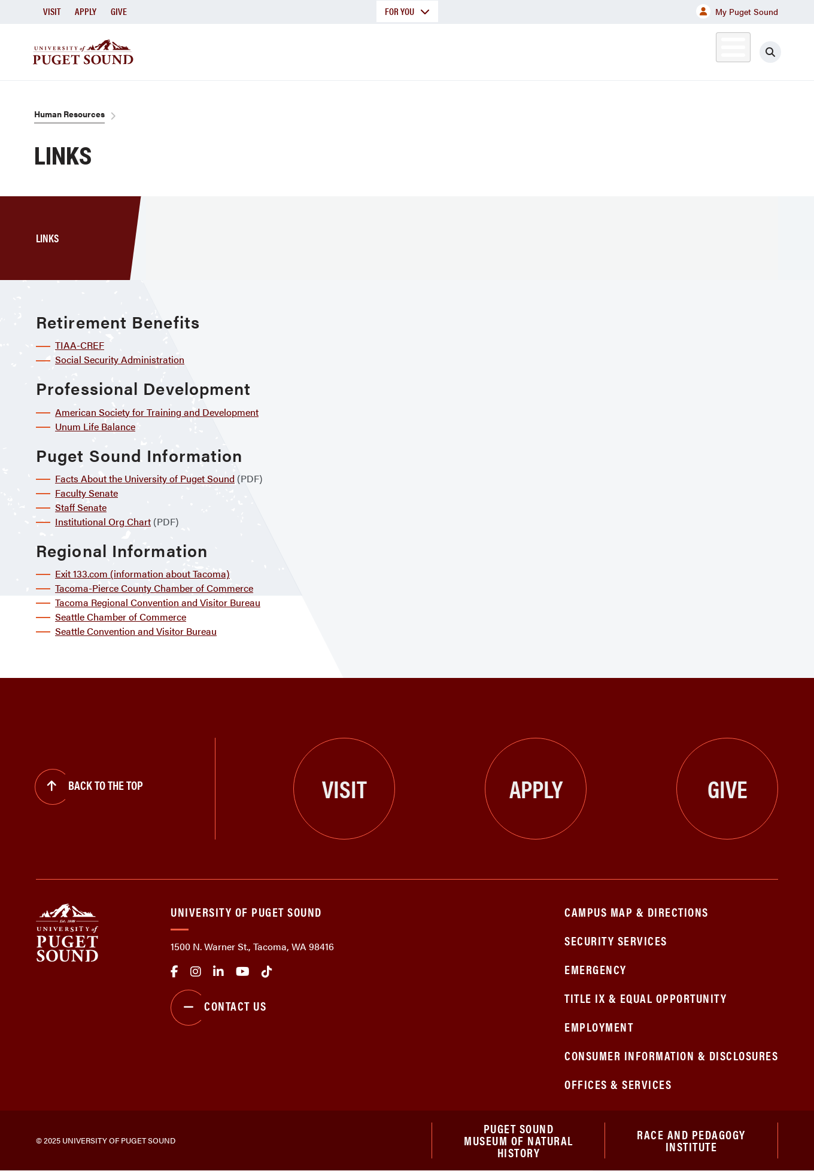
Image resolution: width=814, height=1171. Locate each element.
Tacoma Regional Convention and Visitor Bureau (157, 602)
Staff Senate (81, 507)
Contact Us (218, 1008)
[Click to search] (770, 52)
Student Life (548, 50)
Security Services (615, 940)
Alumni (704, 50)
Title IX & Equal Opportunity (645, 997)
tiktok (267, 972)
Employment (598, 1026)
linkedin (218, 972)
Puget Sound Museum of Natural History (518, 1140)
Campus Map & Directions (636, 911)
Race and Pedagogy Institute (691, 1140)
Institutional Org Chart (103, 521)
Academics (364, 50)
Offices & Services (618, 1084)
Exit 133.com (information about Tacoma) (142, 573)
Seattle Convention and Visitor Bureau (136, 631)
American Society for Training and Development (157, 412)
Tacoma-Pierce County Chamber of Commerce (154, 588)
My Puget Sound (737, 11)
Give (119, 11)
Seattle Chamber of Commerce (120, 616)
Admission (453, 50)
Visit (51, 11)
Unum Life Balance (95, 426)
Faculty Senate (86, 493)
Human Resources (69, 114)
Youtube (243, 972)
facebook (174, 972)
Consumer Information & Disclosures (671, 1055)
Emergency (595, 969)
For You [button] (407, 11)
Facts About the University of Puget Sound (145, 478)
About (284, 50)
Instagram (195, 972)
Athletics (640, 50)
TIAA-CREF (79, 345)
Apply (85, 11)
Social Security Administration (119, 359)
